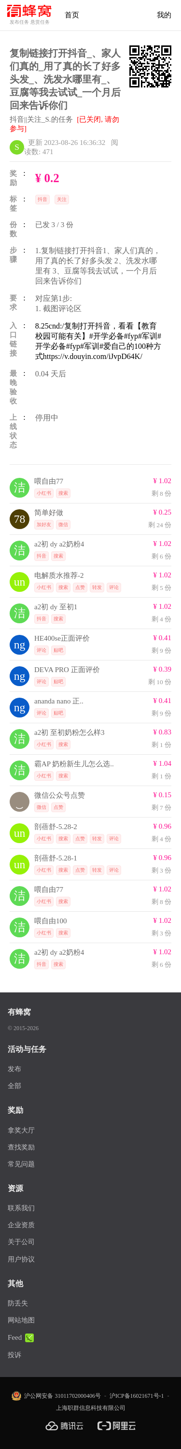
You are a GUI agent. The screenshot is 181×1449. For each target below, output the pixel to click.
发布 (14, 1069)
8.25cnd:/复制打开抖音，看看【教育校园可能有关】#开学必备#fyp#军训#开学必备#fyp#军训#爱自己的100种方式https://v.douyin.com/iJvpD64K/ (98, 341)
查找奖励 (21, 1147)
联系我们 (21, 1208)
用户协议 (21, 1259)
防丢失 (18, 1303)
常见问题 (21, 1164)
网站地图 (21, 1320)
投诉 (14, 1355)
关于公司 (21, 1242)
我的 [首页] (164, 15)
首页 (72, 15)
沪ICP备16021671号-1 (137, 1395)
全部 (14, 1086)
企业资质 (21, 1225)
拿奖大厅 (21, 1130)
